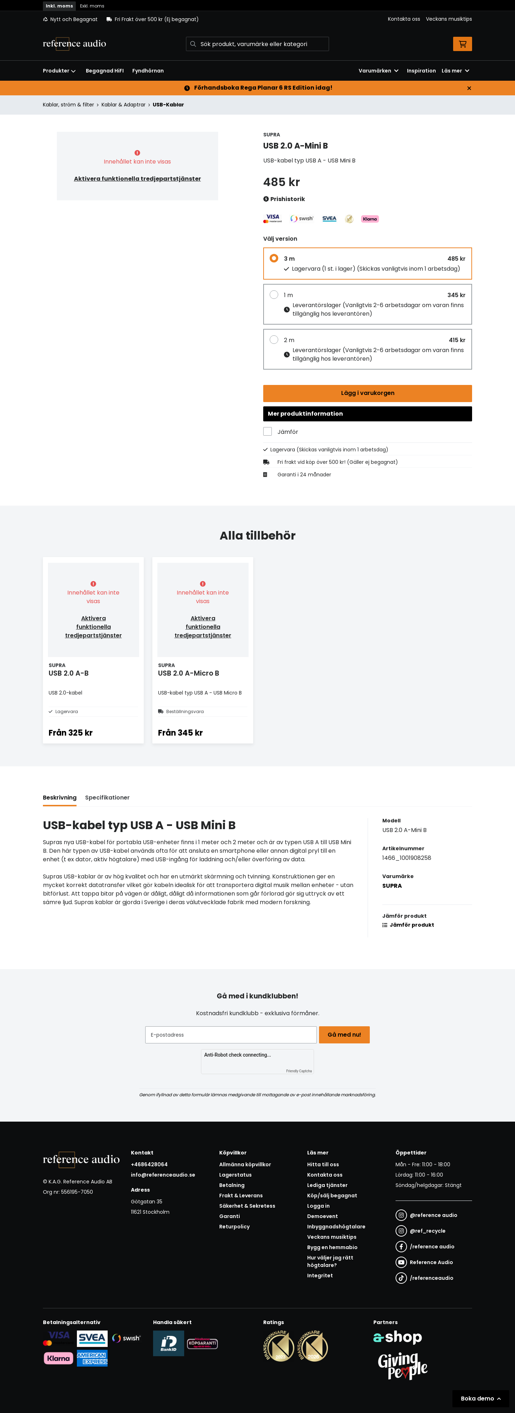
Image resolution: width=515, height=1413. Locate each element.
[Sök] (257, 44)
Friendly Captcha (299, 1071)
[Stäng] (469, 88)
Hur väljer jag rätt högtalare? (330, 1261)
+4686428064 (149, 1164)
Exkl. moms (92, 6)
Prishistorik (284, 199)
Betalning (232, 1185)
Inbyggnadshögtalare (336, 1226)
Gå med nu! (346, 1035)
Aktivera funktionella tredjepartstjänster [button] (137, 179)
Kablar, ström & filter (68, 104)
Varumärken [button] (378, 70)
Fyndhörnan (148, 70)
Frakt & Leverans (241, 1195)
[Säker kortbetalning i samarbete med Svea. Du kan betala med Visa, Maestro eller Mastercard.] (58, 1338)
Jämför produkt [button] (408, 939)
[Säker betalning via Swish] (126, 1338)
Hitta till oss (323, 1164)
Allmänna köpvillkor (245, 1164)
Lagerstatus (235, 1174)
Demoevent (322, 1216)
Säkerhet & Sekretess (247, 1205)
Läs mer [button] (455, 70)
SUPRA (392, 900)
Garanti (229, 1216)
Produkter (59, 70)
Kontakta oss (404, 18)
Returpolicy (234, 1226)
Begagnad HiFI (105, 70)
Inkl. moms (59, 6)
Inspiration (421, 70)
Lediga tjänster (327, 1185)
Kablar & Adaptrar (124, 104)
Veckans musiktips (449, 18)
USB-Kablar (168, 104)
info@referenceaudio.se (163, 1174)
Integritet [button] (320, 1275)
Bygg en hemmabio (332, 1247)
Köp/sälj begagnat (332, 1195)
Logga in (318, 1205)
